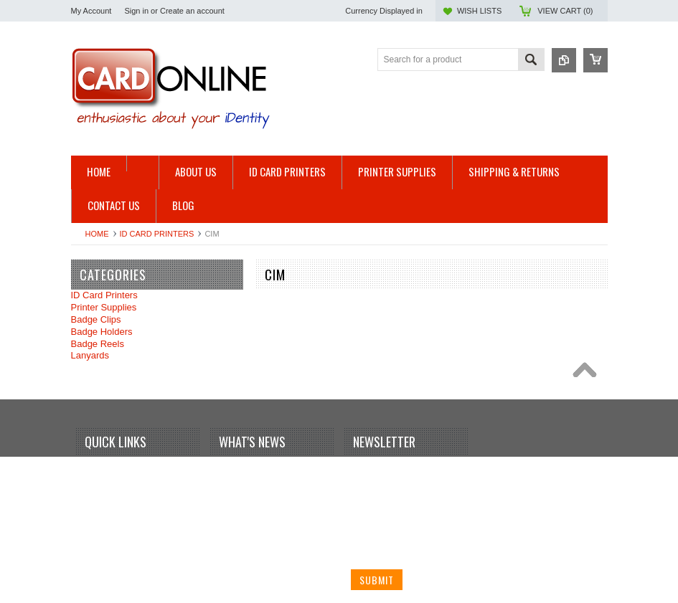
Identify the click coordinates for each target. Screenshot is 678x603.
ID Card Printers (157, 233)
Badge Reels (97, 343)
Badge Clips (96, 319)
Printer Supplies (104, 307)
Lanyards (90, 355)
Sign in (136, 10)
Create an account (192, 10)
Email (363, 523)
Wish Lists (479, 10)
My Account (91, 10)
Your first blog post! (261, 467)
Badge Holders (102, 331)
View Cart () (565, 10)
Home (97, 233)
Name (363, 470)
